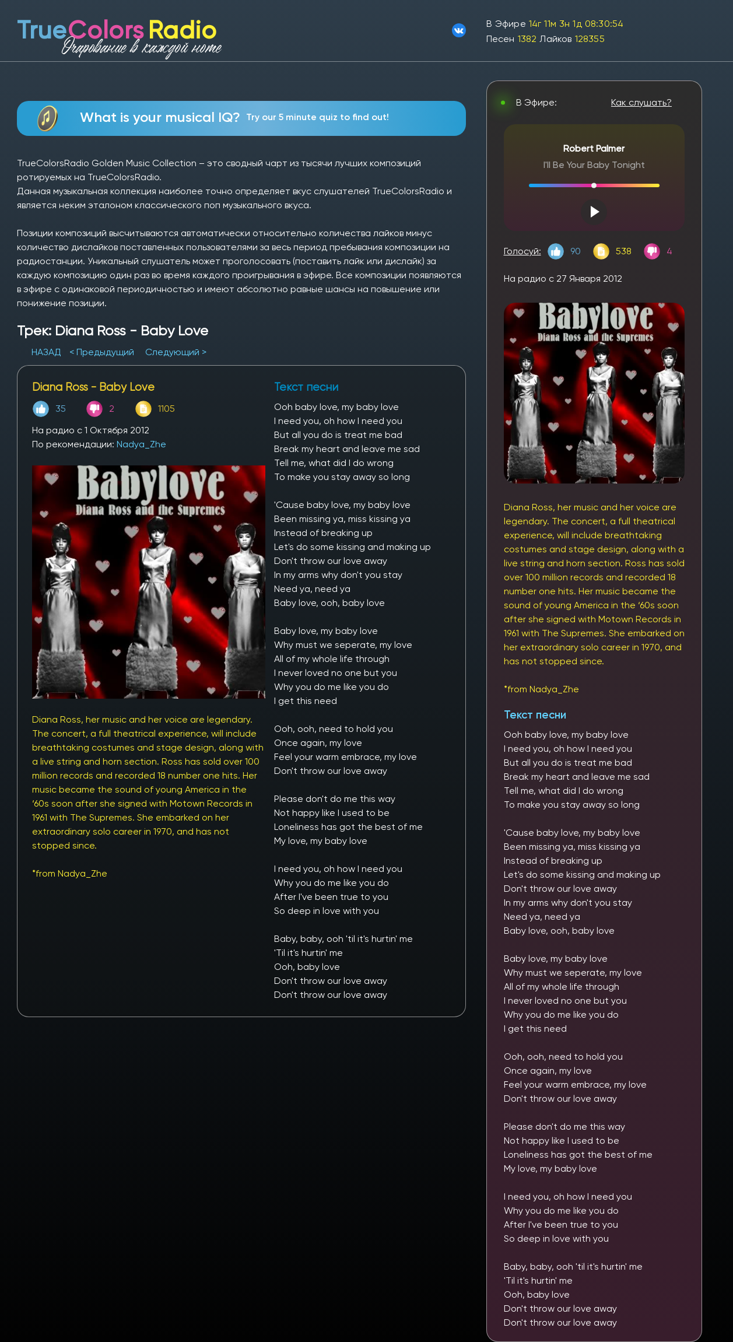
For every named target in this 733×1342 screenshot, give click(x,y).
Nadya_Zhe (141, 444)
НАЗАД (47, 352)
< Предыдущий (101, 352)
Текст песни (535, 714)
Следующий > (175, 352)
